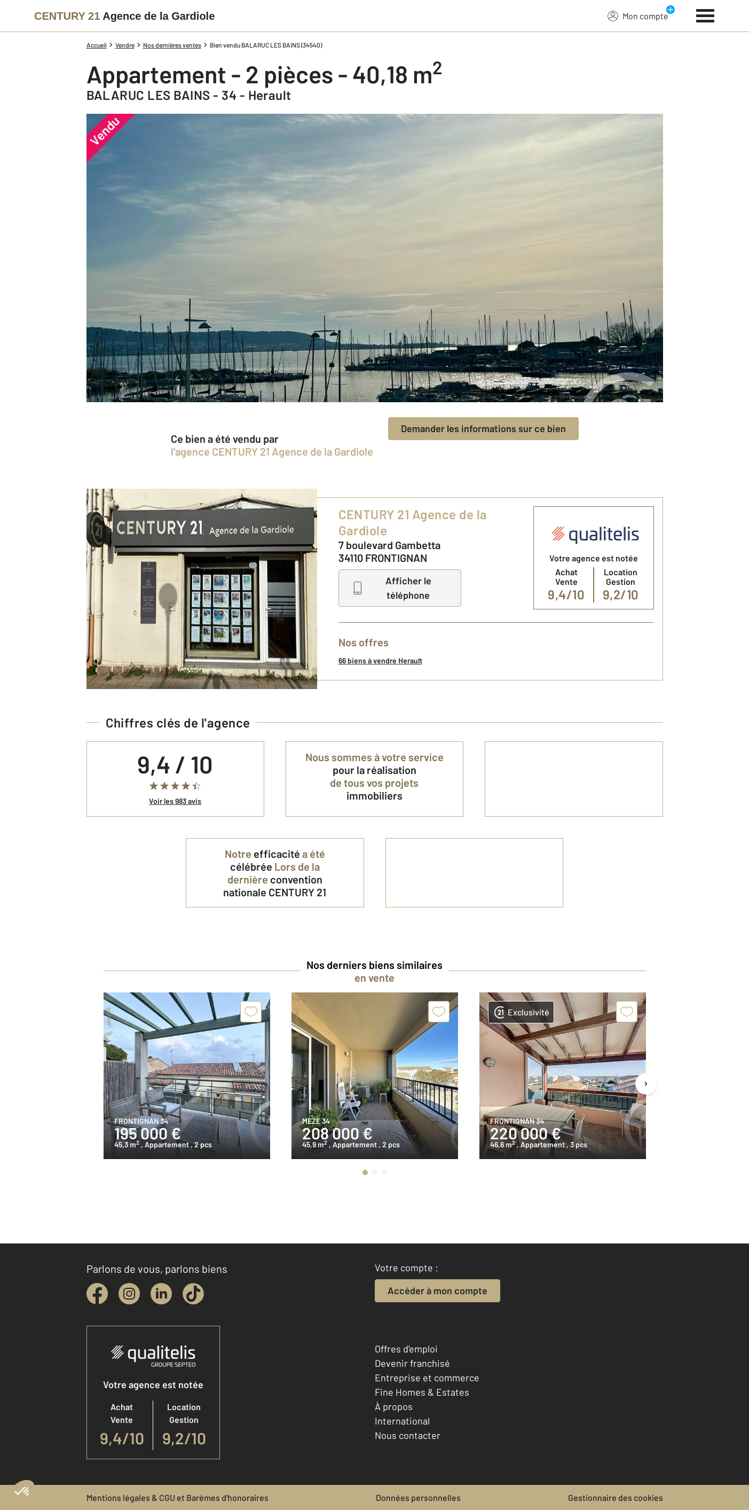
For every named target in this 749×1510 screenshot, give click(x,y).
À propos (394, 1406)
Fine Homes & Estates (422, 1392)
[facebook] (97, 1293)
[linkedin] (161, 1293)
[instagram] (129, 1293)
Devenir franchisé (412, 1363)
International (402, 1421)
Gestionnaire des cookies (615, 1497)
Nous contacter (407, 1435)
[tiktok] (193, 1293)
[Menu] (705, 14)
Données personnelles (418, 1497)
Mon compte (638, 15)
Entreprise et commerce (427, 1377)
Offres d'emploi (406, 1349)
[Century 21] (124, 16)
